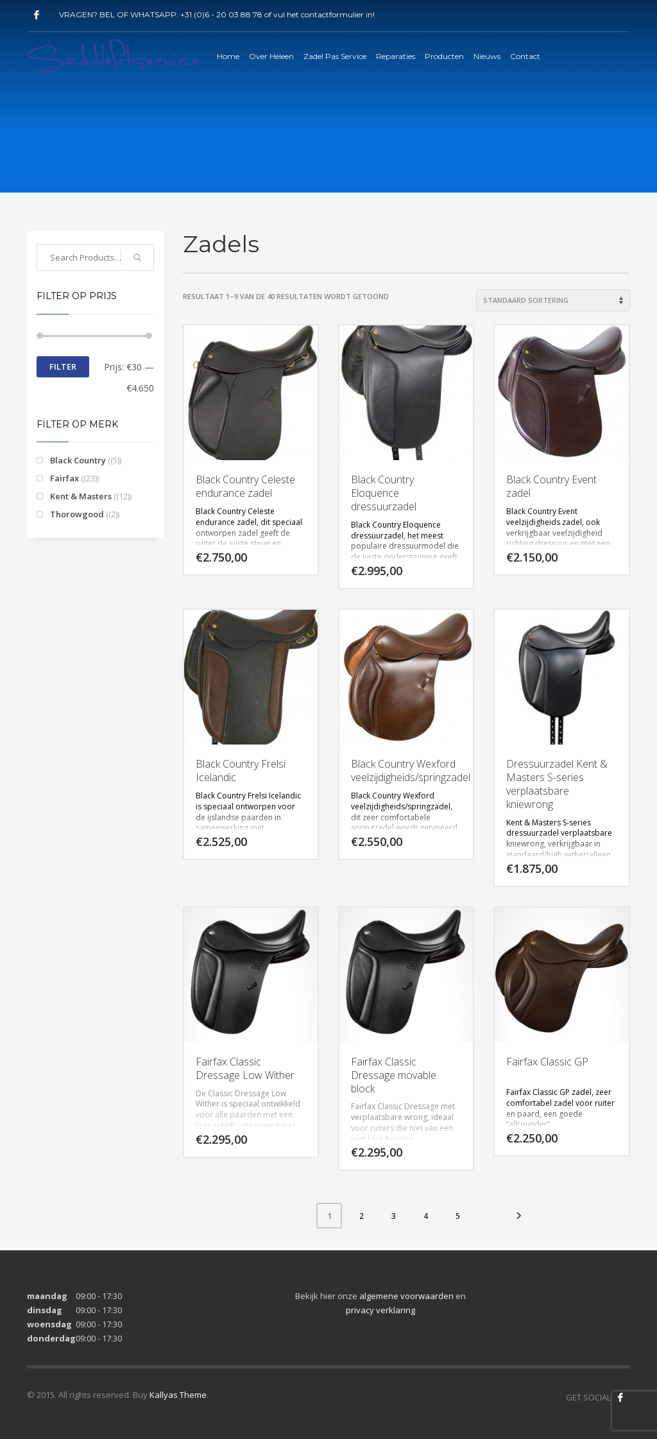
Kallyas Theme (178, 1394)
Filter (62, 366)
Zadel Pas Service (334, 56)
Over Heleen (271, 56)
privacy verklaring (380, 1310)
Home (228, 56)
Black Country (78, 460)
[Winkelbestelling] (553, 300)
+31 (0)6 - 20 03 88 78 (221, 14)
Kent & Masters (81, 496)
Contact (525, 56)
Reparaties (395, 56)
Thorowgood (77, 514)
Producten (444, 56)
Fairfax (64, 478)
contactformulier (332, 14)
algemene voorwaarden (406, 1296)
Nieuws (487, 56)
